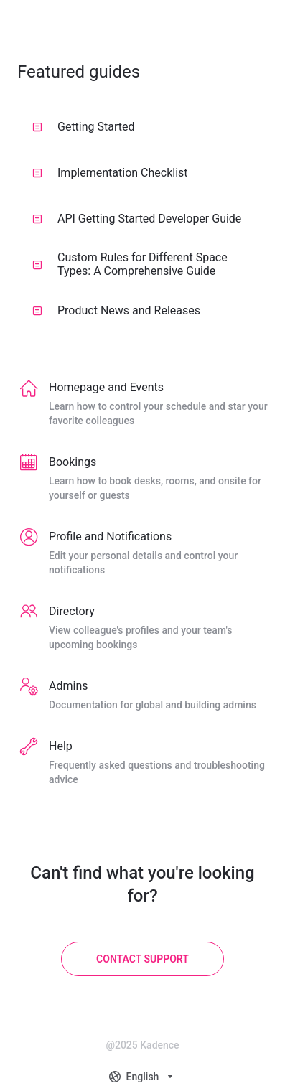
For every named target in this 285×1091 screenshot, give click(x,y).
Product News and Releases (116, 310)
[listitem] (142, 404)
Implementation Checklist (110, 172)
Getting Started (83, 127)
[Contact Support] (142, 959)
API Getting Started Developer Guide (136, 218)
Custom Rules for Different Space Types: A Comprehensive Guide (130, 264)
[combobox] (142, 1076)
